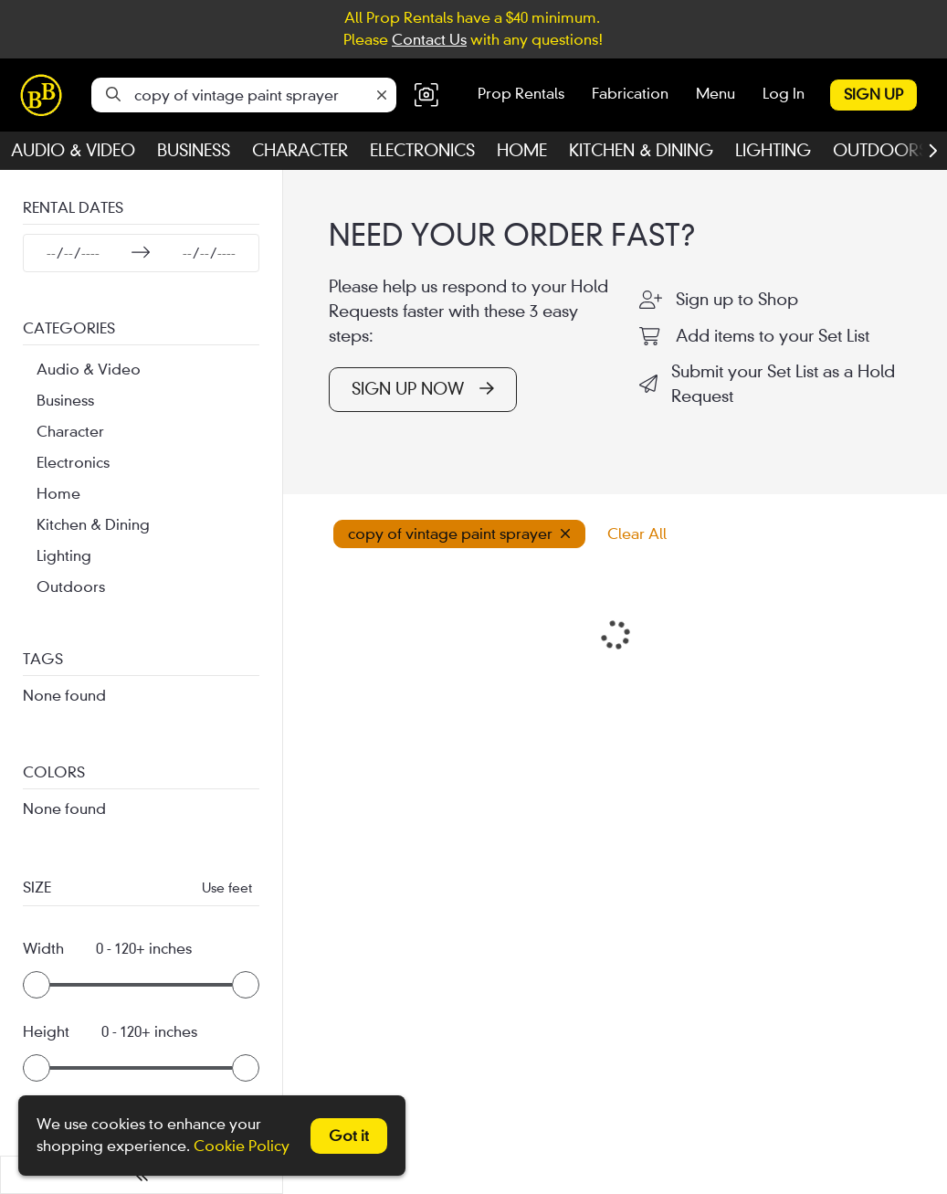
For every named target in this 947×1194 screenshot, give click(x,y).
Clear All (637, 534)
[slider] (36, 985)
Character (300, 150)
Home (522, 150)
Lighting (773, 150)
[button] (426, 95)
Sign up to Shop (737, 300)
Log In (784, 93)
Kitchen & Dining (641, 150)
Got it (349, 1136)
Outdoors (880, 150)
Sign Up (873, 94)
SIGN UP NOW (423, 389)
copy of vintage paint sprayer (459, 534)
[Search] (113, 95)
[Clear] (381, 95)
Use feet (227, 888)
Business (193, 150)
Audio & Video (73, 150)
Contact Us (429, 39)
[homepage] (45, 95)
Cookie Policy (241, 1146)
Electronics (422, 150)
